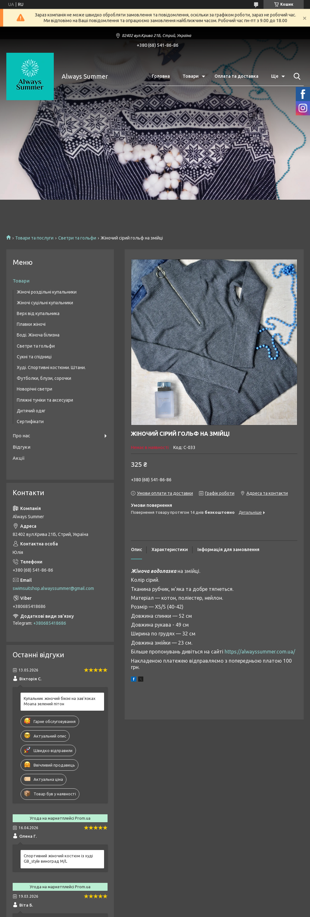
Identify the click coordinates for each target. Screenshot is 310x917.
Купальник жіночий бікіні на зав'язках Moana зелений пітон (60, 701)
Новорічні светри (34, 389)
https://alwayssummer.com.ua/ (260, 651)
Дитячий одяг (31, 410)
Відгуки (21, 447)
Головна (161, 76)
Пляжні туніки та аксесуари (45, 400)
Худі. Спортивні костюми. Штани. (51, 367)
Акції (18, 458)
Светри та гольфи (77, 237)
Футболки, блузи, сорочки (44, 378)
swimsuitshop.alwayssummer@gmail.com (53, 588)
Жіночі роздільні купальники (47, 292)
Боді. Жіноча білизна (38, 334)
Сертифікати (30, 421)
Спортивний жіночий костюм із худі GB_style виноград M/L (58, 858)
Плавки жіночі (31, 324)
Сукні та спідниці (34, 356)
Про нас (21, 435)
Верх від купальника (38, 313)
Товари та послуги (34, 237)
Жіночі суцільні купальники (45, 302)
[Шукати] (296, 76)
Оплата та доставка (236, 76)
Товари (191, 76)
